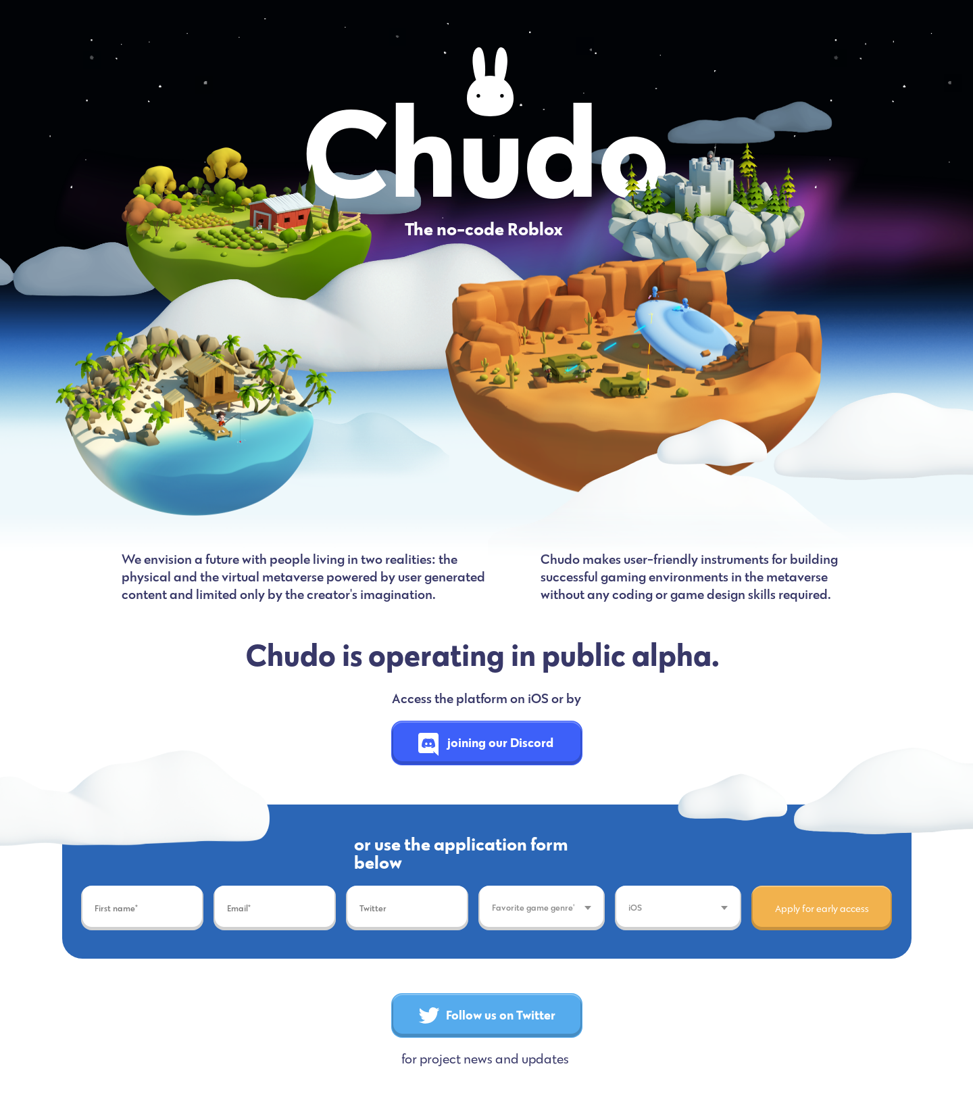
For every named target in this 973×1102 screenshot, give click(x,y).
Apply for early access (822, 908)
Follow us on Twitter (487, 1015)
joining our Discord (486, 742)
